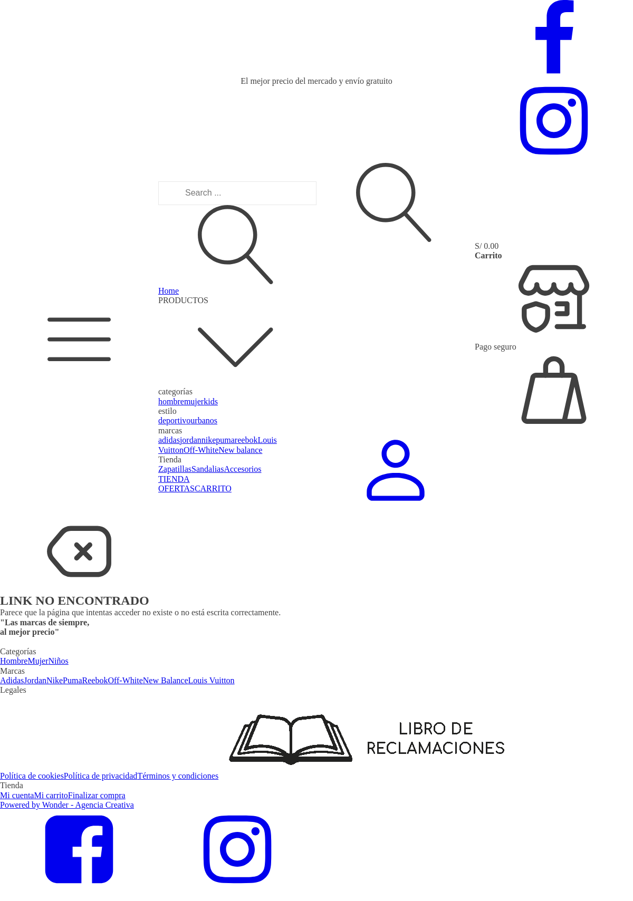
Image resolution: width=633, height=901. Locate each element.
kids (211, 401)
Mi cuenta (17, 795)
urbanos (203, 420)
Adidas (12, 680)
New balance (240, 449)
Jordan (35, 680)
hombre (171, 401)
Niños (59, 660)
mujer (194, 401)
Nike (54, 680)
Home (168, 290)
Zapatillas (174, 468)
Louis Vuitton (211, 680)
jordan (191, 439)
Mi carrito (51, 795)
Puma (72, 680)
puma (225, 439)
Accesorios (242, 468)
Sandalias (207, 468)
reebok (246, 439)
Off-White (201, 449)
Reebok (95, 680)
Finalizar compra (97, 795)
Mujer (37, 660)
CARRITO (213, 488)
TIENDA (174, 478)
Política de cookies (32, 775)
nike (209, 439)
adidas (169, 439)
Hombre (13, 660)
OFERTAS (176, 488)
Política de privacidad (101, 775)
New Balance (165, 680)
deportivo (174, 420)
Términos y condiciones (177, 775)
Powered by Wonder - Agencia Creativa (67, 804)
